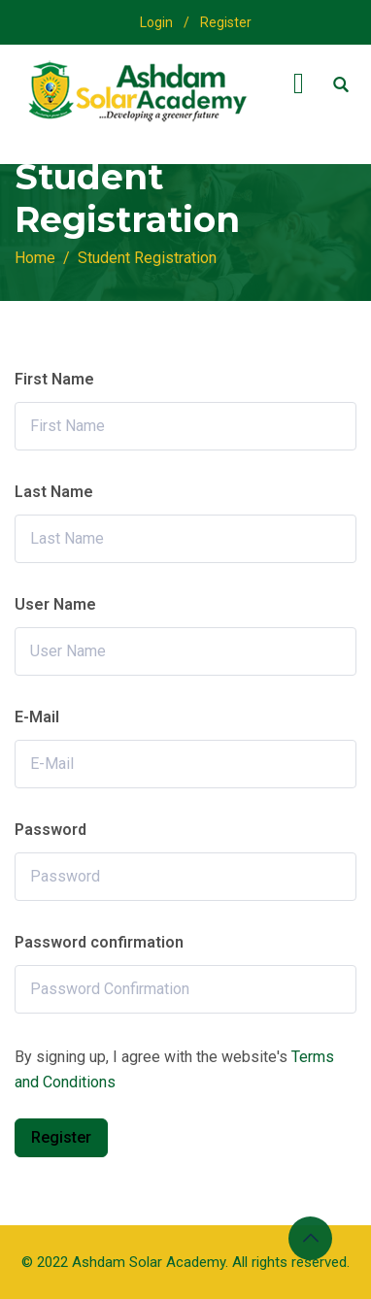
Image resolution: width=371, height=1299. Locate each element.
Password (50, 829)
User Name (55, 604)
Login (156, 22)
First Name (54, 379)
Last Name (54, 492)
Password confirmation (99, 942)
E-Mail (37, 717)
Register (226, 22)
